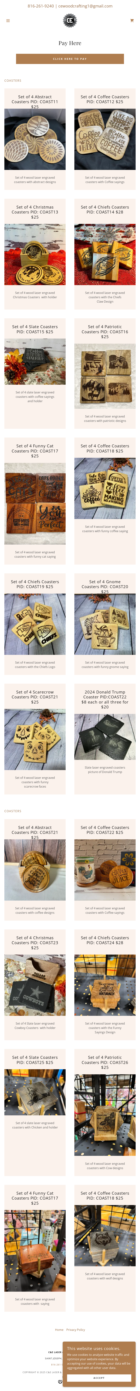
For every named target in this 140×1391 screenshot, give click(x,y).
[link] (70, 20)
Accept (99, 1378)
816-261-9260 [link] (59, 1364)
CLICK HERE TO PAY (70, 59)
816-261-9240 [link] (41, 6)
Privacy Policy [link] (75, 1330)
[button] (14, 20)
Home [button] (59, 1330)
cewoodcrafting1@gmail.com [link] (85, 6)
